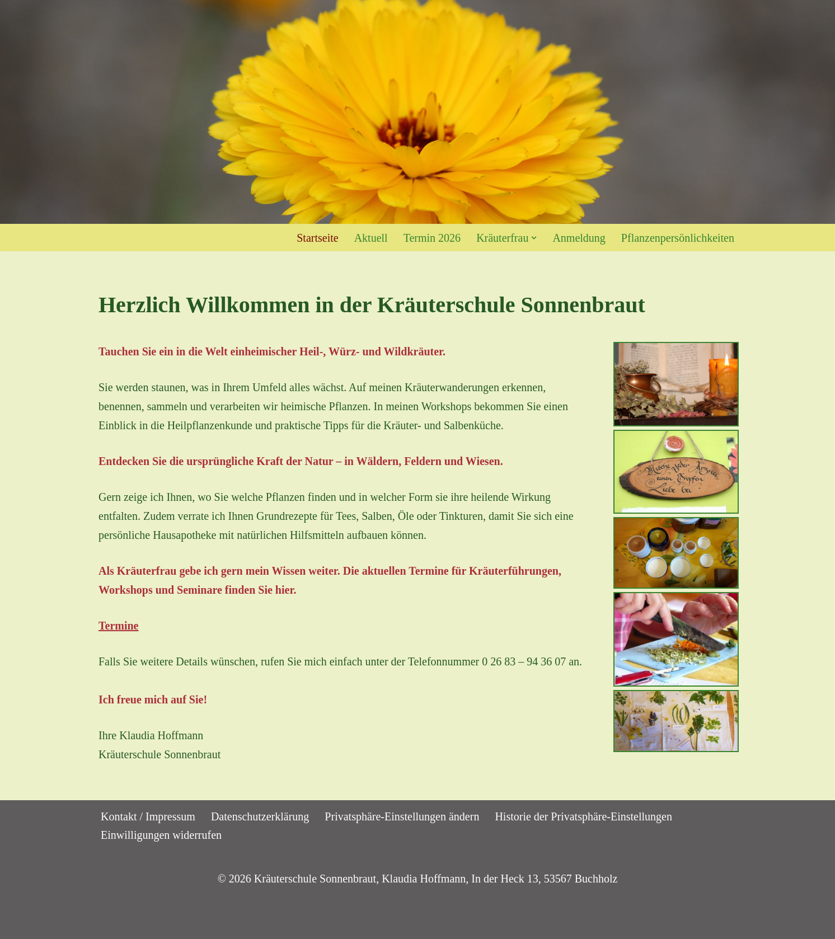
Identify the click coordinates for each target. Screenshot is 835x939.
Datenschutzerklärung (260, 816)
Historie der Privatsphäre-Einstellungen (583, 816)
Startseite (317, 238)
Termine (118, 625)
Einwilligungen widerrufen (161, 835)
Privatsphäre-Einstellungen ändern (402, 816)
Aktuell (371, 238)
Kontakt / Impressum (148, 816)
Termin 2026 (432, 238)
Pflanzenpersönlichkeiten (677, 238)
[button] (534, 238)
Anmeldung (578, 238)
